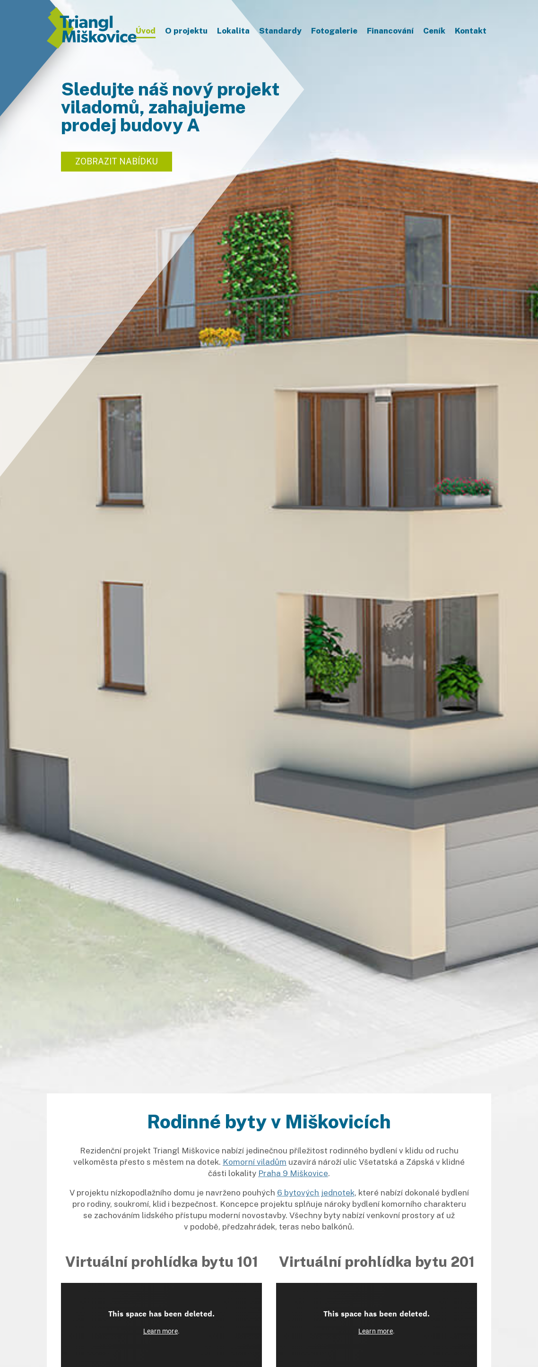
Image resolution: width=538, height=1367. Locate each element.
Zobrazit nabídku (116, 161)
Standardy (280, 30)
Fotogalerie (334, 30)
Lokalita (233, 30)
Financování (390, 30)
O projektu (186, 30)
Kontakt (470, 30)
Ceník (434, 30)
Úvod (146, 30)
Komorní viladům (254, 1162)
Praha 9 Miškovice (293, 1173)
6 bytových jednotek (316, 1192)
